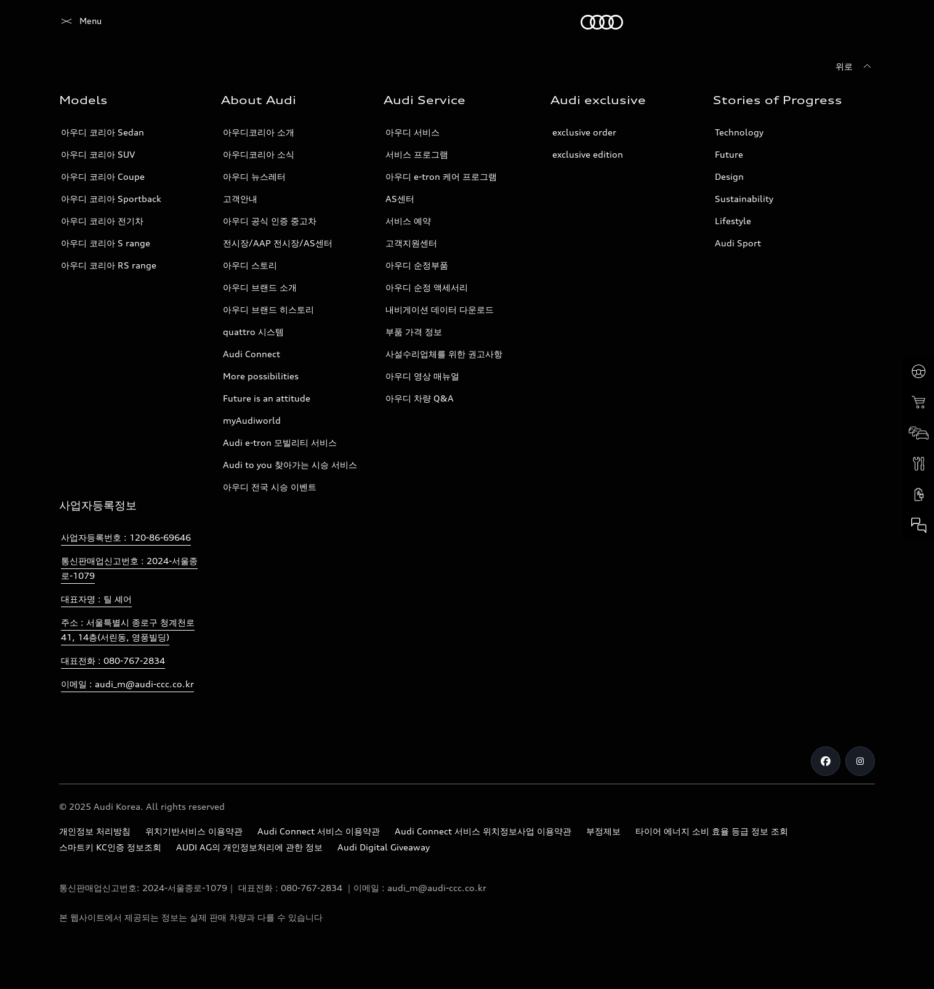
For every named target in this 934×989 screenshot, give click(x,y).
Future (729, 154)
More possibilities (261, 376)
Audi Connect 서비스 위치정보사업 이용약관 (483, 831)
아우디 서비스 (412, 132)
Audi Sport (738, 243)
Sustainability (744, 198)
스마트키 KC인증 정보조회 (110, 847)
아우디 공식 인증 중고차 (269, 221)
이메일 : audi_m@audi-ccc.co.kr (127, 684)
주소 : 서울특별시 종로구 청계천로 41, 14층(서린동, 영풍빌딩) (128, 629)
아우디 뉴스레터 (254, 176)
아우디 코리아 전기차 (102, 221)
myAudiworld (252, 420)
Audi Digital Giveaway (383, 847)
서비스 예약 (408, 221)
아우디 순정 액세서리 (426, 287)
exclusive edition (587, 154)
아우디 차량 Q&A (419, 398)
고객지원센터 (411, 243)
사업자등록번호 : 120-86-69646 (126, 537)
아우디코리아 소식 (258, 154)
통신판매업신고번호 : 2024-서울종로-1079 (129, 568)
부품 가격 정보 (413, 331)
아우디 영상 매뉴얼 (422, 376)
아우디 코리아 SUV (98, 154)
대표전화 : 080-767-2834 (113, 660)
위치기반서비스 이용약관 (194, 831)
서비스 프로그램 (416, 154)
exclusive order (584, 132)
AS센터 (399, 198)
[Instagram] (860, 761)
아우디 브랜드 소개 (260, 287)
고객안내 (240, 198)
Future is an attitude (266, 398)
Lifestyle (733, 221)
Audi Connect (251, 354)
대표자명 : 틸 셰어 (96, 599)
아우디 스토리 (250, 265)
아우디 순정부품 (416, 265)
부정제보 (603, 831)
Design (729, 176)
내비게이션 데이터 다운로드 (439, 309)
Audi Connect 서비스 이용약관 (318, 831)
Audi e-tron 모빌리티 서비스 (280, 442)
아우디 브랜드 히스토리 (268, 309)
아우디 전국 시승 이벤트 (269, 487)
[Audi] (80, 22)
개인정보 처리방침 (95, 831)
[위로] (855, 66)
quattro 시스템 (253, 331)
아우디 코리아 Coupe (103, 176)
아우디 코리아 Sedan (102, 132)
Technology (739, 132)
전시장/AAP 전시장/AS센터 (277, 243)
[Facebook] (825, 761)
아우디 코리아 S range (105, 243)
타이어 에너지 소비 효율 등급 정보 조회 (711, 831)
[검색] (860, 22)
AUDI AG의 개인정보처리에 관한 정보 (249, 847)
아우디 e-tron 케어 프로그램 (441, 176)
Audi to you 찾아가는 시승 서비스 (290, 464)
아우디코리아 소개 (258, 132)
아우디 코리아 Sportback (111, 198)
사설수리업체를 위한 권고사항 (443, 354)
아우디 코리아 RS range (108, 265)
